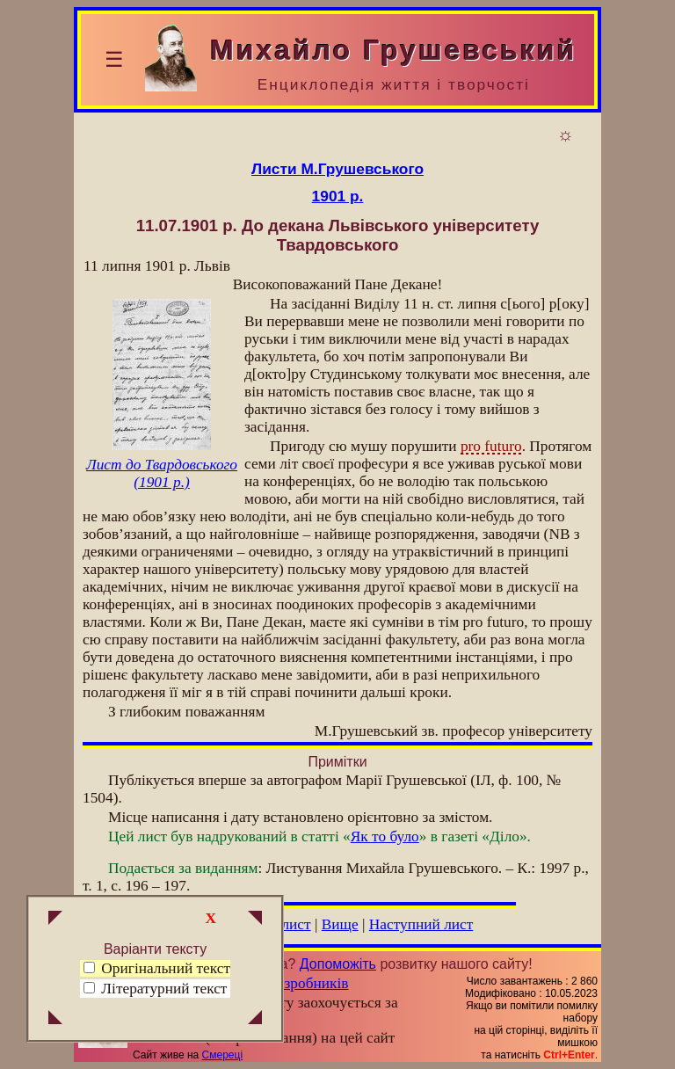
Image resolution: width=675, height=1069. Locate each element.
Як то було (385, 836)
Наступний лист (421, 924)
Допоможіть (338, 963)
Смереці (222, 1055)
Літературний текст (164, 988)
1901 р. (338, 196)
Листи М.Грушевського (337, 169)
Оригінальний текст (156, 968)
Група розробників (288, 983)
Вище (340, 924)
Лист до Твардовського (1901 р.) (161, 473)
